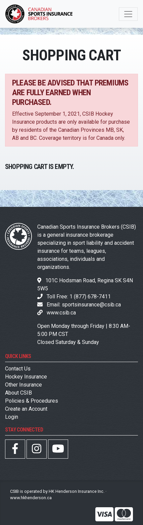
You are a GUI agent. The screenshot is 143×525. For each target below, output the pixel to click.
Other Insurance (23, 385)
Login (11, 417)
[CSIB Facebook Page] (15, 451)
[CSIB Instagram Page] (36, 451)
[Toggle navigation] (128, 14)
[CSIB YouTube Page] (58, 451)
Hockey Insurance (26, 376)
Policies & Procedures (31, 401)
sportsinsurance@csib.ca (91, 304)
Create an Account (26, 409)
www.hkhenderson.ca (31, 497)
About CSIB (18, 393)
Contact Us (18, 368)
